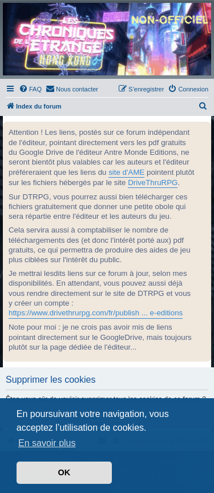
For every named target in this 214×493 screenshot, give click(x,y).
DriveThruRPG (152, 182)
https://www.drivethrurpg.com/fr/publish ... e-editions (96, 312)
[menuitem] (30, 89)
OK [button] (64, 472)
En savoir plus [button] (47, 443)
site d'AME (126, 172)
